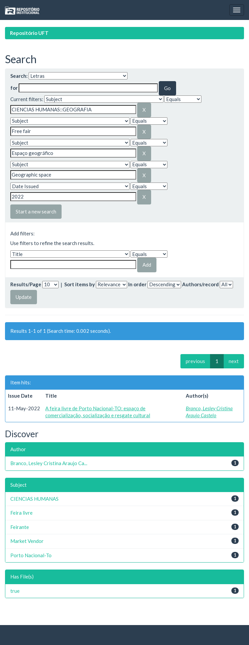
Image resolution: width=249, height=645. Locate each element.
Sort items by (79, 284)
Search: (19, 76)
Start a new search (36, 211)
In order (137, 284)
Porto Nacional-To (31, 555)
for (14, 88)
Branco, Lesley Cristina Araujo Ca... (48, 463)
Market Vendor (27, 541)
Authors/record (200, 284)
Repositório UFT (29, 33)
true (15, 591)
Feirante (19, 527)
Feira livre (21, 513)
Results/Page (25, 284)
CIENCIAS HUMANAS (34, 499)
